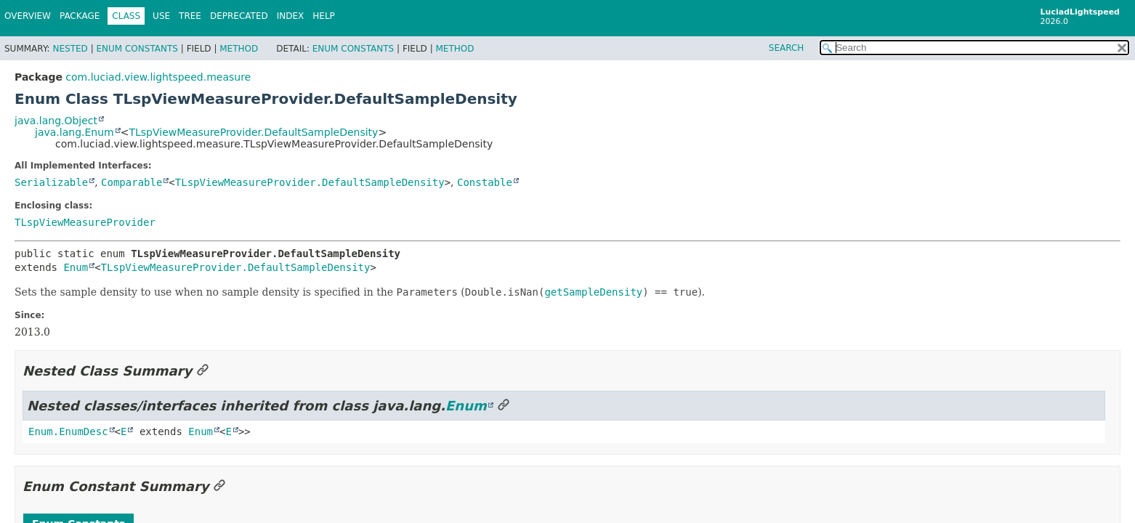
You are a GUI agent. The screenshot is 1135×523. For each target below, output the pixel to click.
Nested (69, 49)
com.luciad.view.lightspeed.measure (158, 77)
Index (290, 16)
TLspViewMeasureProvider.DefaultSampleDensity (253, 132)
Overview (27, 16)
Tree (190, 16)
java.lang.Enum (74, 132)
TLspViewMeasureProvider (85, 222)
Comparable (131, 182)
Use (161, 16)
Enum (75, 267)
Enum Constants (136, 49)
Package (80, 16)
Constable (484, 182)
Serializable (51, 182)
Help (323, 16)
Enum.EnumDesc (68, 431)
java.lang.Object (56, 120)
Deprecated (239, 16)
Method (238, 49)
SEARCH (786, 48)
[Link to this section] (203, 370)
